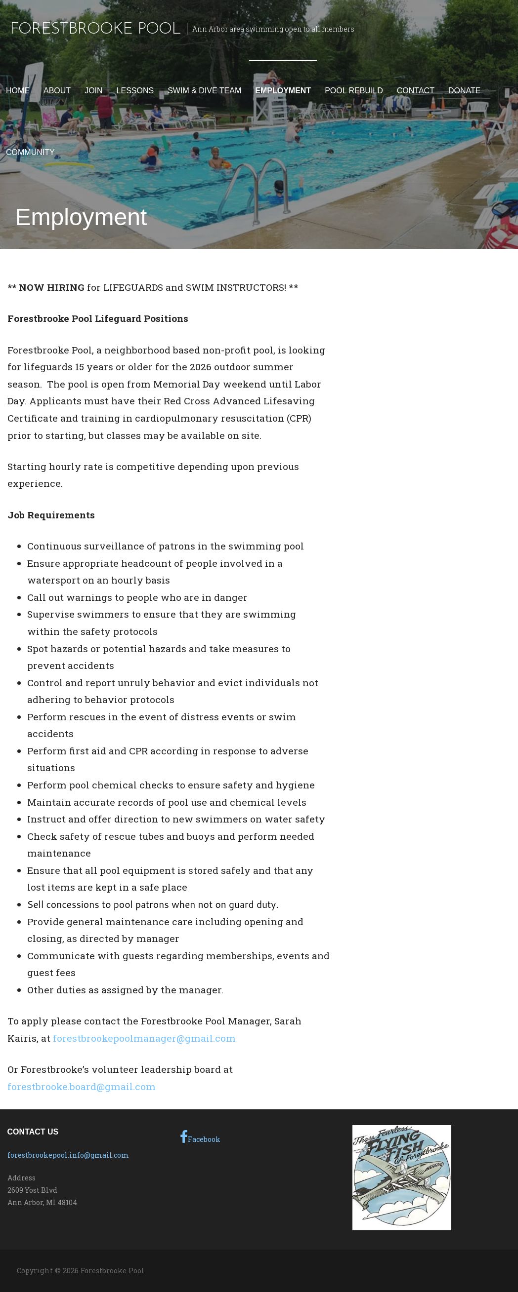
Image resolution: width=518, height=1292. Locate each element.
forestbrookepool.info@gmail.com (68, 1155)
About (57, 90)
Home (18, 90)
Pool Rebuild (354, 90)
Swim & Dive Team (204, 90)
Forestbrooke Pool (95, 30)
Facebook (200, 1137)
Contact (415, 90)
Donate (464, 90)
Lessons (135, 90)
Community (30, 152)
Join (93, 90)
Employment (283, 90)
